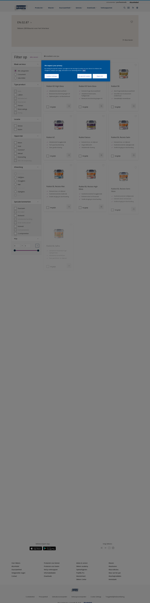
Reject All (100, 76)
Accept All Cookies (84, 76)
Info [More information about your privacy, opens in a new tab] (84, 70)
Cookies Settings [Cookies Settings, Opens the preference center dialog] (51, 76)
